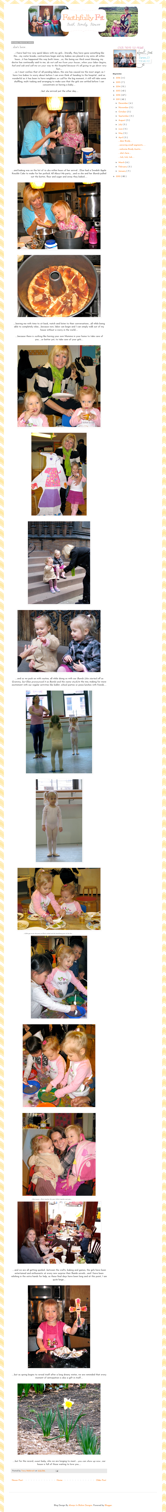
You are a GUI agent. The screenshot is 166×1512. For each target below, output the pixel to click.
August (122, 120)
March (122, 162)
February (123, 167)
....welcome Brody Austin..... (130, 149)
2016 (118, 78)
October (123, 112)
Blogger (108, 1505)
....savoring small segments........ (132, 145)
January (122, 171)
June (121, 129)
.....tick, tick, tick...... (126, 157)
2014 (118, 87)
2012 (118, 95)
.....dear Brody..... (125, 141)
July (121, 125)
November (124, 108)
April (121, 138)
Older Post (101, 1480)
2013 (118, 91)
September (124, 116)
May (121, 133)
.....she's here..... (124, 153)
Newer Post (17, 1480)
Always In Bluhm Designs (80, 1505)
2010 (118, 176)
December (124, 103)
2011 (118, 99)
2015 (118, 82)
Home (59, 1480)
